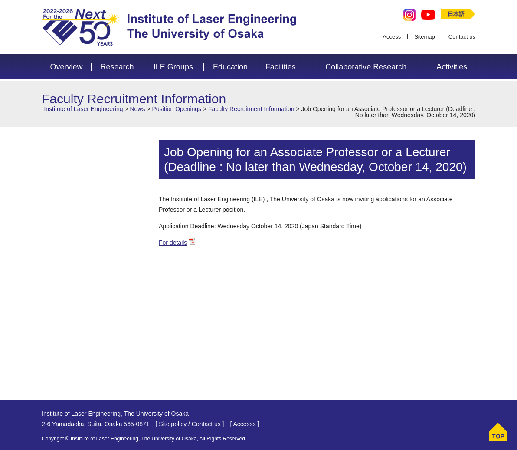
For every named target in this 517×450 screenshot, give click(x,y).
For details (173, 242)
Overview (66, 66)
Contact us (461, 36)
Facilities (280, 66)
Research (117, 66)
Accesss (244, 423)
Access (392, 36)
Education (230, 66)
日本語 (456, 14)
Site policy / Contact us (189, 423)
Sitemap (424, 36)
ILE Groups (173, 66)
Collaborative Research (365, 66)
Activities (451, 66)
